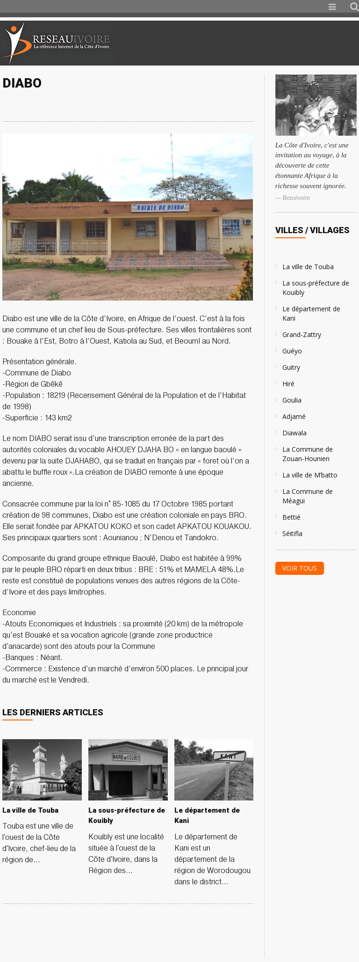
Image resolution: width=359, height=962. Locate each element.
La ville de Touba (308, 266)
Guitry (291, 367)
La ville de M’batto (309, 474)
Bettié (291, 517)
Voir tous (299, 568)
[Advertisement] (248, 43)
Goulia (292, 400)
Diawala (294, 432)
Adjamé (294, 416)
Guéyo (292, 350)
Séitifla (292, 533)
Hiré (288, 383)
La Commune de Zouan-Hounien (307, 454)
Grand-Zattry (301, 334)
